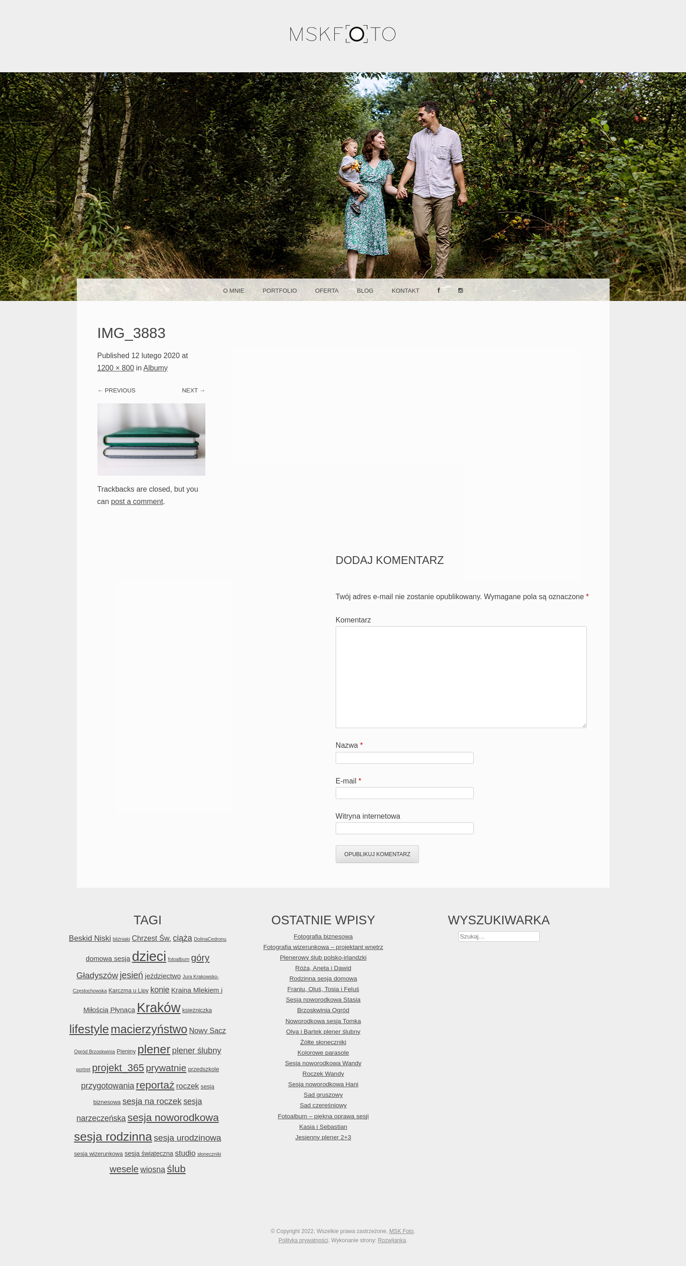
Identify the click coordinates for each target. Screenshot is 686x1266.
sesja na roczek (152, 1101)
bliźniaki (121, 939)
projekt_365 (118, 1067)
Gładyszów (97, 975)
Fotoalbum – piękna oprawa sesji (323, 1116)
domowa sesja (108, 958)
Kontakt (405, 290)
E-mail (348, 781)
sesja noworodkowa (173, 1117)
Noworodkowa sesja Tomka (323, 1021)
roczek (187, 1086)
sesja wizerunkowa (98, 1153)
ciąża (182, 938)
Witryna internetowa (368, 816)
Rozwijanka (392, 1240)
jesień (131, 975)
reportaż (155, 1085)
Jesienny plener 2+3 (323, 1137)
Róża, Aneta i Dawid (323, 968)
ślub (176, 1169)
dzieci (149, 956)
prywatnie (166, 1067)
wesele (124, 1169)
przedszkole (203, 1069)
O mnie (233, 290)
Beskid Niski (90, 938)
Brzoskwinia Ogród (323, 1010)
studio (185, 1153)
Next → (193, 390)
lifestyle (89, 1029)
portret (83, 1069)
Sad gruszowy (323, 1094)
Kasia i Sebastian (323, 1126)
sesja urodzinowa (187, 1138)
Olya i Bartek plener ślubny (323, 1031)
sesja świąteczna (148, 1153)
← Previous (116, 390)
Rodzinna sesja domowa (323, 978)
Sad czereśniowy (323, 1105)
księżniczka (197, 1010)
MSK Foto (401, 1231)
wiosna (152, 1169)
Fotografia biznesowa (323, 936)
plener (154, 1049)
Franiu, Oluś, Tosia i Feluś (323, 989)
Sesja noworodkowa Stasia (323, 999)
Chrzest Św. (151, 938)
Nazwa (349, 745)
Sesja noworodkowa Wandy (323, 1063)
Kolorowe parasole (323, 1052)
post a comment (137, 501)
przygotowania (107, 1085)
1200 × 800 (115, 368)
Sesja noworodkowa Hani (323, 1084)
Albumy (156, 368)
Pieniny (126, 1051)
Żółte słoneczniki (323, 1042)
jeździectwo (163, 976)
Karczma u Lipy (128, 990)
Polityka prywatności (303, 1240)
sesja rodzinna (113, 1136)
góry (200, 957)
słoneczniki (209, 1154)
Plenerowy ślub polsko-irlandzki (323, 957)
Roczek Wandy (323, 1073)
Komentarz (353, 620)
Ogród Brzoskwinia (94, 1051)
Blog (365, 290)
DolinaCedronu (210, 939)
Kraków (159, 1007)
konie (160, 989)
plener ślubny (196, 1050)
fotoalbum (178, 959)
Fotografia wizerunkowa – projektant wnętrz (323, 947)
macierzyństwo (149, 1029)
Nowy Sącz (207, 1030)
